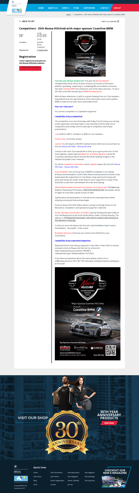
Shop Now (109, 423)
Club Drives (37, 476)
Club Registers (90, 472)
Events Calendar (73, 480)
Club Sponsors (90, 480)
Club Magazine (73, 476)
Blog (35, 480)
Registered (23, 50)
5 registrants (42, 50)
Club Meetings (90, 476)
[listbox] (111, 21)
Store (35, 484)
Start (21, 34)
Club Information (56, 472)
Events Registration (57, 480)
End (20, 36)
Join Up (70, 484)
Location (22, 42)
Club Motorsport (73, 472)
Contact (53, 484)
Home (68, 14)
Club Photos (54, 476)
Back (24, 21)
